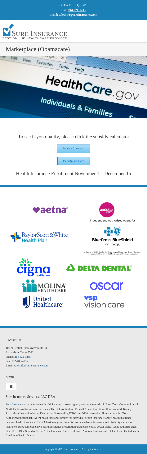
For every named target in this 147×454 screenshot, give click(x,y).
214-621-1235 (22, 356)
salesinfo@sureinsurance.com (31, 365)
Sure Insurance (14, 404)
